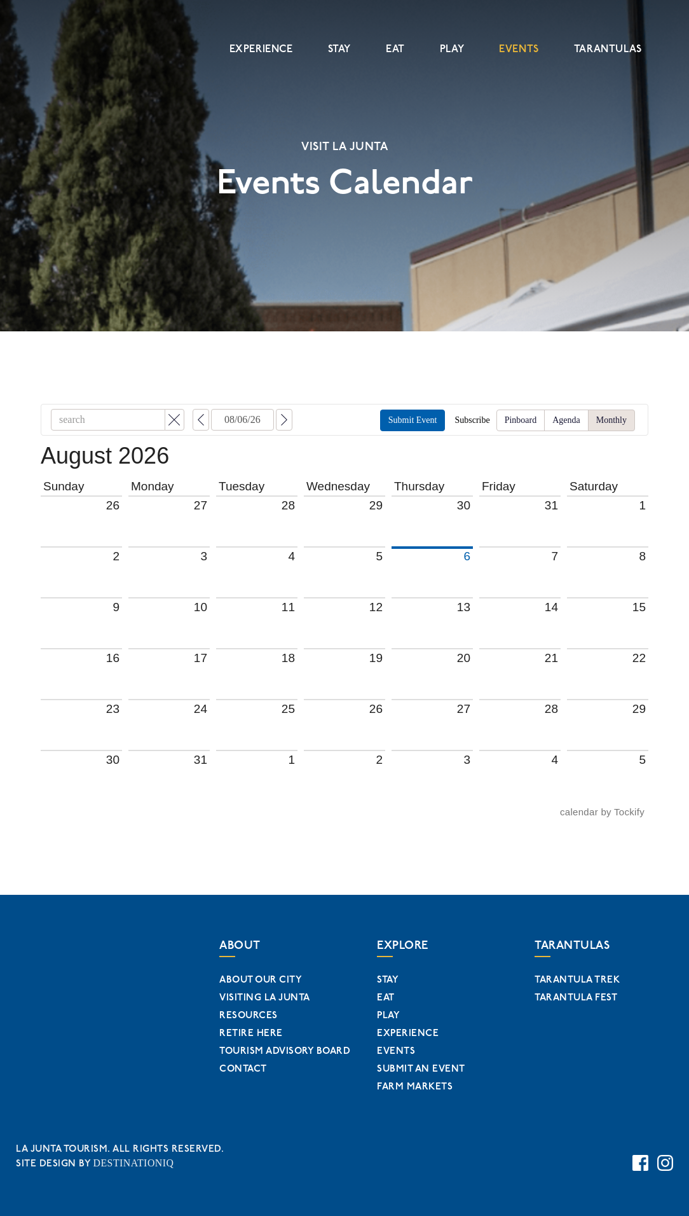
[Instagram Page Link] (665, 1158)
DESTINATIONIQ (131, 1160)
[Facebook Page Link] (640, 1158)
